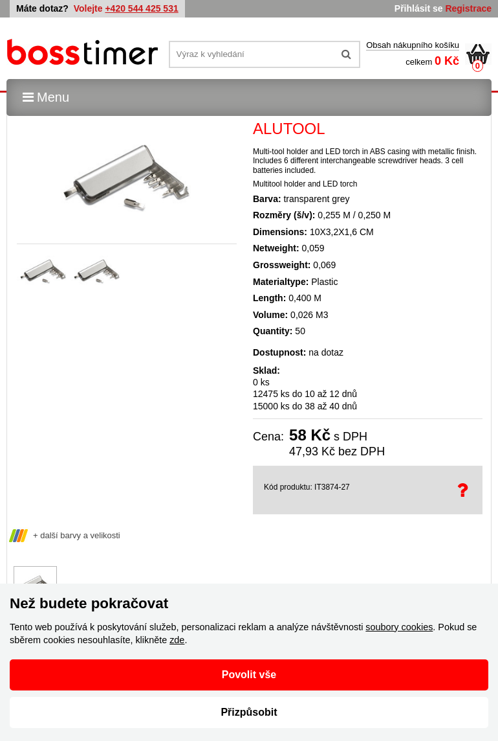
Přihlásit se (419, 8)
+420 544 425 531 (141, 8)
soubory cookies (399, 627)
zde (176, 640)
